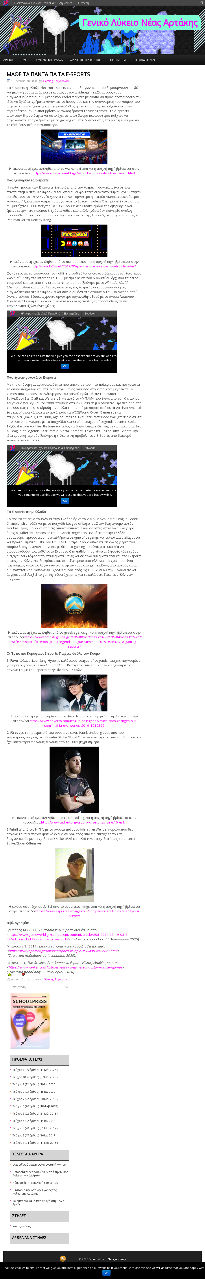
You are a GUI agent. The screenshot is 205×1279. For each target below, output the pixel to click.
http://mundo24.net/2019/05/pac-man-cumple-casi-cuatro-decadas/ (84, 266)
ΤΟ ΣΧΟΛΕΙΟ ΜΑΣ (144, 60)
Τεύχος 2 (18, 1135)
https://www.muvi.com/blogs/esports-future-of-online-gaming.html (84, 173)
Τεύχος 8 (18, 1084)
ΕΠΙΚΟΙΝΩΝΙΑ (117, 60)
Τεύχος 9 (18, 1092)
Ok (106, 1272)
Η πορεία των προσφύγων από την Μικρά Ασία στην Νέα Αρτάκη (40, 1173)
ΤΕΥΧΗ (24, 60)
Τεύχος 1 (18, 1143)
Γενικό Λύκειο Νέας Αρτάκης (140, 22)
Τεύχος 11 (19, 1070)
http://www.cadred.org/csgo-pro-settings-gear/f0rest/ (83, 822)
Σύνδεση (83, 3)
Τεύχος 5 (18, 1113)
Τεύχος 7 (18, 1099)
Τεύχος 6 (18, 1106)
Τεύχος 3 (18, 1128)
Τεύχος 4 (18, 1121)
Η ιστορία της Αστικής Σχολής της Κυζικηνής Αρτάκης (35, 1191)
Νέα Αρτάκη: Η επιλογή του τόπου (35, 1183)
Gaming (48, 81)
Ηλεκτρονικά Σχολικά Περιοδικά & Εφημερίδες (43, 3)
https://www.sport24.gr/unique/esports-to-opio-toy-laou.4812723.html (63, 951)
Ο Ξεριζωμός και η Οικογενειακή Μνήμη (39, 1165)
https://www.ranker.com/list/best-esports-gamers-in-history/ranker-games (65, 967)
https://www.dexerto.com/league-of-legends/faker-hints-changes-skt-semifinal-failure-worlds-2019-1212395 (83, 723)
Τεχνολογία (61, 81)
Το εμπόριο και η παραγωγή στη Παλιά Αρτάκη (39, 1202)
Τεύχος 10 (19, 1077)
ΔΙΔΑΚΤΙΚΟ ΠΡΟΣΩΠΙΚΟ (85, 60)
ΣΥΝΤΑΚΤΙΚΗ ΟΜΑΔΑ (49, 60)
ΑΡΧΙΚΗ (8, 60)
